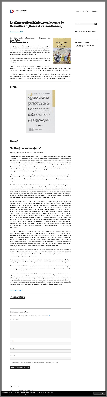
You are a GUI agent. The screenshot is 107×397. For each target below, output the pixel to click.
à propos (94, 11)
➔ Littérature (17, 296)
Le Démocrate (13, 390)
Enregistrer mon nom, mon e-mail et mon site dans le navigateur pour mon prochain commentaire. (35, 362)
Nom (12, 341)
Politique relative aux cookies (43, 394)
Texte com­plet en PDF (16, 32)
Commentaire (14, 319)
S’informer (85, 11)
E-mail (12, 348)
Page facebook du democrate (85, 31)
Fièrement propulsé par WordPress (26, 390)
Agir (78, 11)
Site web (12, 355)
